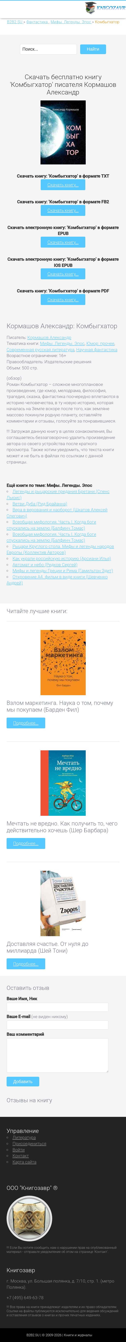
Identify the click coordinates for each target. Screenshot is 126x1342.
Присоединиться (29, 1143)
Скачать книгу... (63, 184)
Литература (24, 1137)
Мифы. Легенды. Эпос (62, 343)
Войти (19, 1149)
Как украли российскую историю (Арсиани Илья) (62, 558)
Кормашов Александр (49, 337)
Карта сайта (24, 1161)
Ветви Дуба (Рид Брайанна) (40, 503)
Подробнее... (25, 722)
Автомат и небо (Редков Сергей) (45, 564)
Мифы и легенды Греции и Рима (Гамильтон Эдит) (63, 570)
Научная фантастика (96, 349)
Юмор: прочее (100, 343)
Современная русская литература (40, 349)
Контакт (21, 1155)
